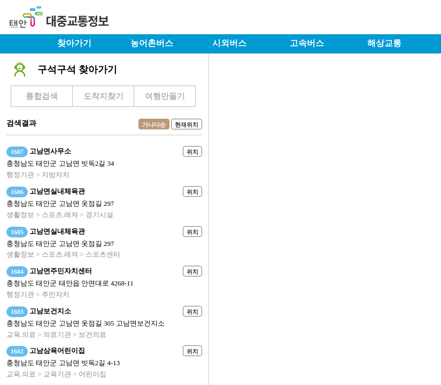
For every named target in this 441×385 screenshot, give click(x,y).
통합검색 (42, 96)
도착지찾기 (103, 96)
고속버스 (307, 43)
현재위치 (186, 124)
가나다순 (154, 124)
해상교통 (384, 43)
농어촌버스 (151, 43)
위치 (192, 152)
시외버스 (229, 43)
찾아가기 (74, 43)
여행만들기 (165, 96)
